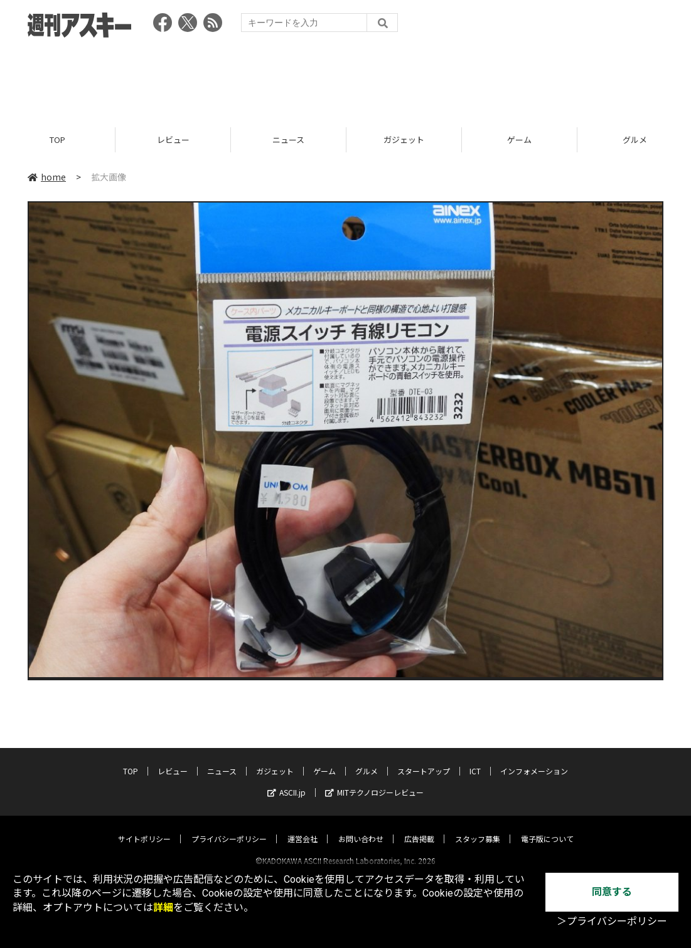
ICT (475, 759)
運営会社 (302, 827)
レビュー (173, 139)
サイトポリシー (144, 827)
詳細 (163, 908)
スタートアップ (423, 759)
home (47, 177)
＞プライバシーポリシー (612, 921)
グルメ (366, 759)
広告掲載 (419, 827)
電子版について (547, 827)
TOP (57, 139)
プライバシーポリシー (229, 827)
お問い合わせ (360, 827)
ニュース (288, 139)
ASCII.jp (286, 781)
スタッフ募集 (477, 827)
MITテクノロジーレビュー (374, 781)
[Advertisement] (345, 78)
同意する (612, 892)
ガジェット (403, 139)
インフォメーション (534, 759)
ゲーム (519, 139)
